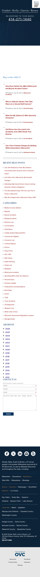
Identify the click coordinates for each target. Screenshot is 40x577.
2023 (6, 339)
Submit (8, 414)
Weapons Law (9, 308)
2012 (6, 377)
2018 (6, 357)
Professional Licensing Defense (14, 287)
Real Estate (8, 290)
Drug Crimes (8, 251)
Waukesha (27, 476)
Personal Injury (28, 108)
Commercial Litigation (11, 236)
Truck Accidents (9, 301)
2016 (6, 364)
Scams (6, 294)
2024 (6, 336)
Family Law (8, 265)
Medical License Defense (12, 208)
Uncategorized (9, 304)
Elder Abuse (8, 258)
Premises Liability (10, 283)
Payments (27, 562)
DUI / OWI (7, 254)
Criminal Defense (10, 243)
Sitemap (20, 565)
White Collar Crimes (11, 312)
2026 (6, 329)
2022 (6, 343)
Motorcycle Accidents (11, 272)
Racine (4, 487)
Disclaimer (27, 559)
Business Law (9, 222)
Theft (6, 297)
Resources (13, 559)
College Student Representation (14, 233)
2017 (6, 360)
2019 (6, 353)
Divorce (7, 247)
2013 (6, 374)
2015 (6, 367)
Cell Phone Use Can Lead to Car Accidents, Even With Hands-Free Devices (18, 131)
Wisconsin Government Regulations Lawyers (19, 315)
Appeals (7, 211)
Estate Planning (9, 261)
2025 (6, 332)
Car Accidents (27, 138)
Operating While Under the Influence (16, 276)
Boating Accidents (29, 152)
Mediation (7, 269)
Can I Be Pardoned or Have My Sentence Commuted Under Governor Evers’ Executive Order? (19, 171)
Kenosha (12, 487)
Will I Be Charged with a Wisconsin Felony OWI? (20, 197)
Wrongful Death (9, 319)
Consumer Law (9, 240)
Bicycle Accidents (10, 215)
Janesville (5, 508)
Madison (5, 491)
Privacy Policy (13, 562)
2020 (6, 350)
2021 (6, 346)
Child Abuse (8, 229)
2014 (6, 370)
